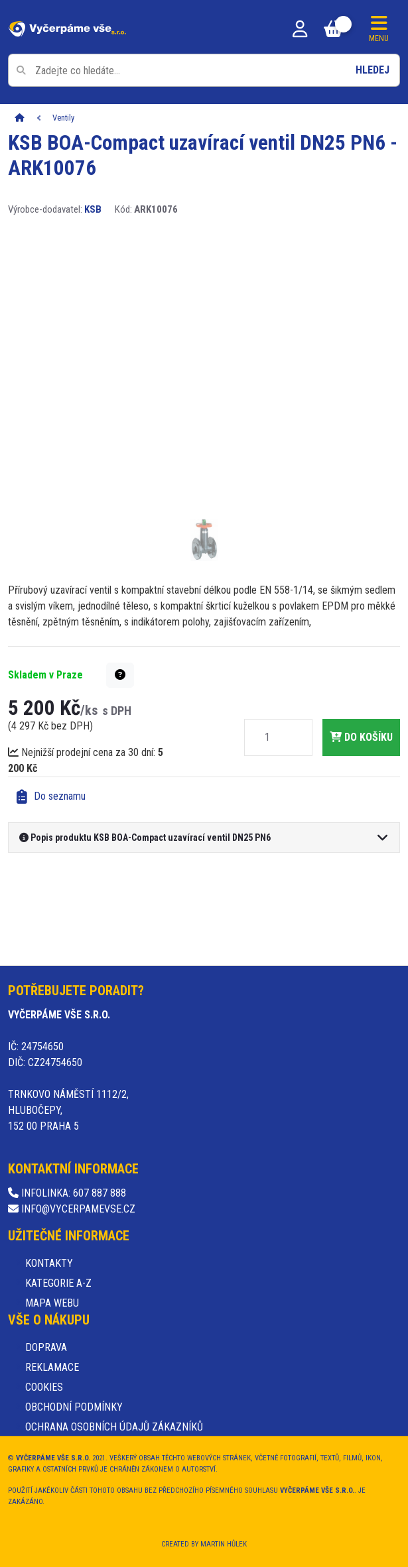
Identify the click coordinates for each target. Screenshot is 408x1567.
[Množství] (267, 737)
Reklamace (52, 1367)
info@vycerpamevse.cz (71, 1209)
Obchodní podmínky (74, 1407)
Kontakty (49, 1263)
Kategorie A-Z (58, 1283)
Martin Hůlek (223, 1544)
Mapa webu (52, 1303)
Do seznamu (51, 797)
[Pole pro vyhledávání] (204, 70)
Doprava (46, 1347)
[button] (120, 675)
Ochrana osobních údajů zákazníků (114, 1427)
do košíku (361, 737)
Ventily (63, 118)
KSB (93, 209)
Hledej (372, 70)
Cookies (44, 1387)
